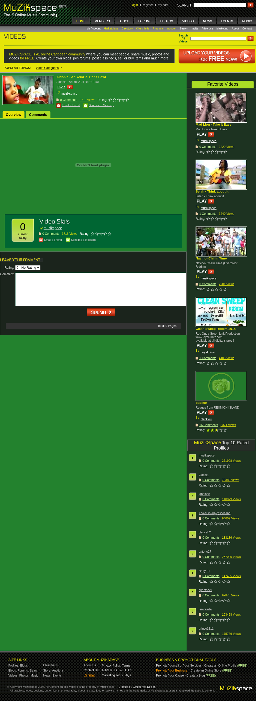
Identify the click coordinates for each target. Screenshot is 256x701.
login (135, 5)
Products (158, 28)
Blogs (24, 665)
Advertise (207, 28)
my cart (163, 5)
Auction (171, 28)
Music (34, 675)
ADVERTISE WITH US (117, 670)
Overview (13, 115)
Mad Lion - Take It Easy (213, 124)
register (148, 5)
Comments (38, 115)
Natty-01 (204, 571)
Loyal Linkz (208, 352)
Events (57, 675)
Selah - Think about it (212, 191)
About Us (90, 665)
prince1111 (206, 628)
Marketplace (111, 28)
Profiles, (13, 665)
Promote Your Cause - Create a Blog (180, 675)
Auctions (58, 670)
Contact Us (91, 670)
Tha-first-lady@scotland (215, 513)
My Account (94, 28)
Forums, (23, 670)
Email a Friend (71, 105)
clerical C (205, 532)
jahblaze (204, 494)
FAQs (127, 675)
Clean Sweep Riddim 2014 (216, 329)
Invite (195, 28)
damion (204, 474)
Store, (47, 670)
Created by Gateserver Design (137, 686)
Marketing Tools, (113, 675)
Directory (127, 28)
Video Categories (47, 68)
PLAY (61, 87)
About (235, 28)
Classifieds (142, 28)
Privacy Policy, (111, 665)
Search (184, 28)
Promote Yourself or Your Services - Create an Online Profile (196, 665)
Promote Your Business (171, 670)
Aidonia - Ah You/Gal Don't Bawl (81, 77)
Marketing (222, 28)
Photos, (24, 675)
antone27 (205, 551)
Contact (247, 28)
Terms (126, 665)
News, (47, 675)
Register (89, 675)
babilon (201, 403)
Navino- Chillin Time (211, 258)
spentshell (205, 590)
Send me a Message (101, 105)
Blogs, (12, 670)
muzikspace (69, 93)
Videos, (13, 675)
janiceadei (205, 609)
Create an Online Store (206, 670)
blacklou (206, 419)
